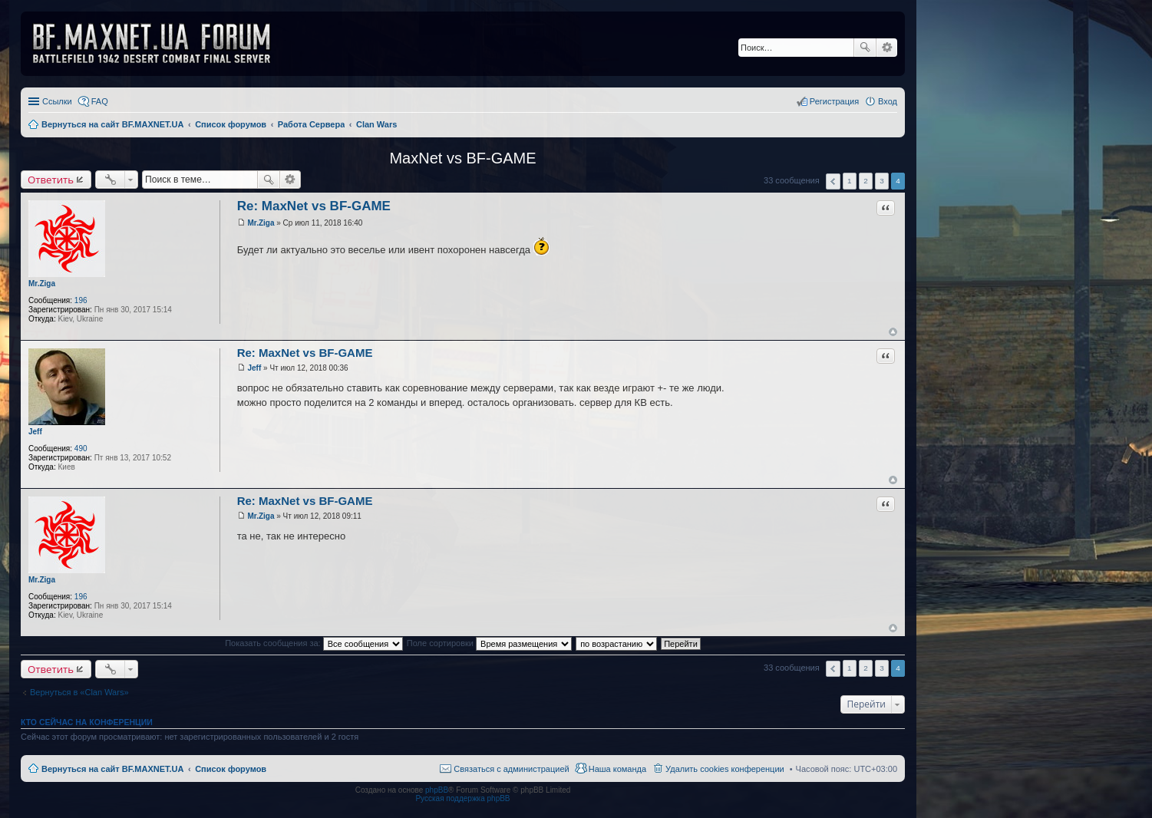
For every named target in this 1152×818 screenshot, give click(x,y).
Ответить (51, 179)
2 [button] (865, 180)
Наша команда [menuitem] (617, 768)
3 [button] (882, 180)
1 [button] (849, 180)
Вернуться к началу (893, 332)
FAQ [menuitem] (99, 101)
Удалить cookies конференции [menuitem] (724, 768)
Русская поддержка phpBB (462, 798)
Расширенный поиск (886, 47)
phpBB (436, 790)
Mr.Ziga (41, 283)
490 (80, 448)
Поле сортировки (489, 643)
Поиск (864, 47)
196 (80, 300)
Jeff (35, 431)
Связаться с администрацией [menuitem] (511, 768)
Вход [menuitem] (887, 101)
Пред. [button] (833, 181)
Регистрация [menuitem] (834, 101)
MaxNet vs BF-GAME (462, 158)
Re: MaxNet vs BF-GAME (314, 206)
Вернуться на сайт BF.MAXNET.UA (112, 768)
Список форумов (230, 768)
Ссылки (57, 101)
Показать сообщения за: (314, 643)
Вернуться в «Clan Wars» (79, 692)
